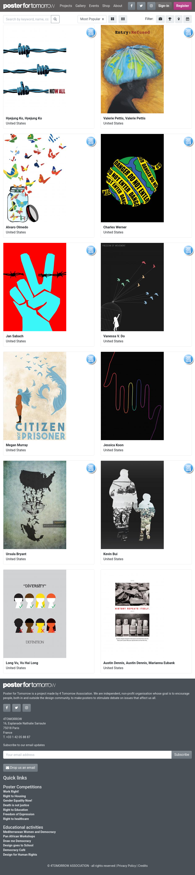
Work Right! (11, 791)
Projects (66, 6)
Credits (143, 866)
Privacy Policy (126, 866)
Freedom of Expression (18, 814)
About (117, 6)
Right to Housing (14, 796)
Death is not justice (16, 805)
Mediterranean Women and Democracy (29, 832)
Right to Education (15, 810)
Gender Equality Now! (17, 800)
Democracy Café (14, 850)
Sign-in (163, 6)
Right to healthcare (16, 819)
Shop (106, 6)
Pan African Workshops (19, 836)
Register (182, 6)
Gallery (80, 6)
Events (94, 6)
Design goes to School (18, 845)
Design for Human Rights (20, 854)
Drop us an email (20, 768)
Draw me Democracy (17, 841)
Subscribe (181, 755)
